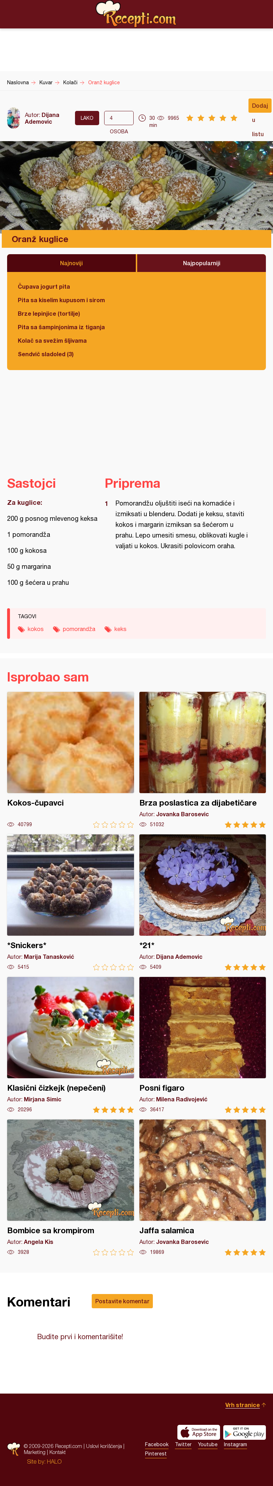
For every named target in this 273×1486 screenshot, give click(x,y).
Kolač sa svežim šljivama (52, 340)
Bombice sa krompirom (70, 1187)
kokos (36, 629)
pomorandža (79, 629)
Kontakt (57, 1452)
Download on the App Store (198, 1432)
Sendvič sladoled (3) (46, 354)
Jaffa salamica (202, 1187)
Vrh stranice (242, 1404)
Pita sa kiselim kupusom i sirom (61, 299)
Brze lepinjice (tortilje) (49, 313)
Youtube (208, 1444)
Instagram (235, 1444)
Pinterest (156, 1453)
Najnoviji (71, 263)
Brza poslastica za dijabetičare (202, 760)
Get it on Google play (244, 1432)
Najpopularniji (201, 263)
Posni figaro (202, 1045)
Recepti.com (136, 14)
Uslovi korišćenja (104, 1446)
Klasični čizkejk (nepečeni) (70, 1045)
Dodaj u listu (260, 107)
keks (120, 629)
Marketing (35, 1452)
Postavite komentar (122, 1301)
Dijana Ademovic (42, 118)
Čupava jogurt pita (44, 286)
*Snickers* (70, 902)
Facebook (156, 1444)
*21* (202, 902)
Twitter (183, 1444)
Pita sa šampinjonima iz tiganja (61, 327)
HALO (54, 1461)
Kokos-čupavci (70, 760)
